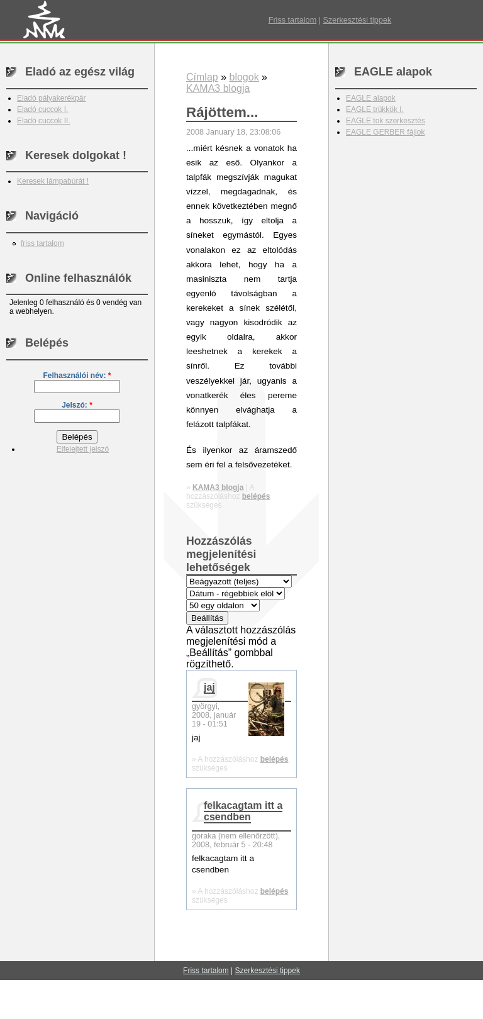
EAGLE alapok (371, 98)
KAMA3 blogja (218, 88)
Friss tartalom (292, 20)
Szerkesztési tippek (357, 20)
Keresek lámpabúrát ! (53, 181)
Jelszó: (77, 405)
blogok (243, 77)
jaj (209, 687)
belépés (256, 496)
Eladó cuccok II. (43, 120)
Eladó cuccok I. (42, 109)
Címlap (202, 77)
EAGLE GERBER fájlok (385, 132)
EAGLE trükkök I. (375, 109)
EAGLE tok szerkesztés (385, 120)
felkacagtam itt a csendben (243, 811)
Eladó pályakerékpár (51, 98)
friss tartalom (42, 243)
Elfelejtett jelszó (83, 449)
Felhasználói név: (77, 375)
